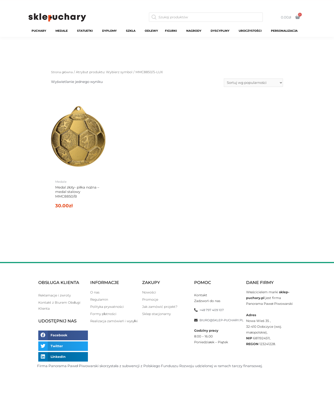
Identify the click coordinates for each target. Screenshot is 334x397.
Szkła (132, 30)
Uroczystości (251, 30)
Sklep (233, 4)
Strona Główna (208, 4)
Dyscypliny (221, 30)
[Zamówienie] (253, 83)
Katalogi (253, 4)
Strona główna (63, 72)
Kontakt (321, 4)
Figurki (172, 30)
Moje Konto (278, 4)
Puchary (40, 30)
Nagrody (195, 30)
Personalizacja (285, 30)
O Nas (300, 4)
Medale (62, 30)
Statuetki (86, 30)
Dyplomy (110, 30)
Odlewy (151, 30)
